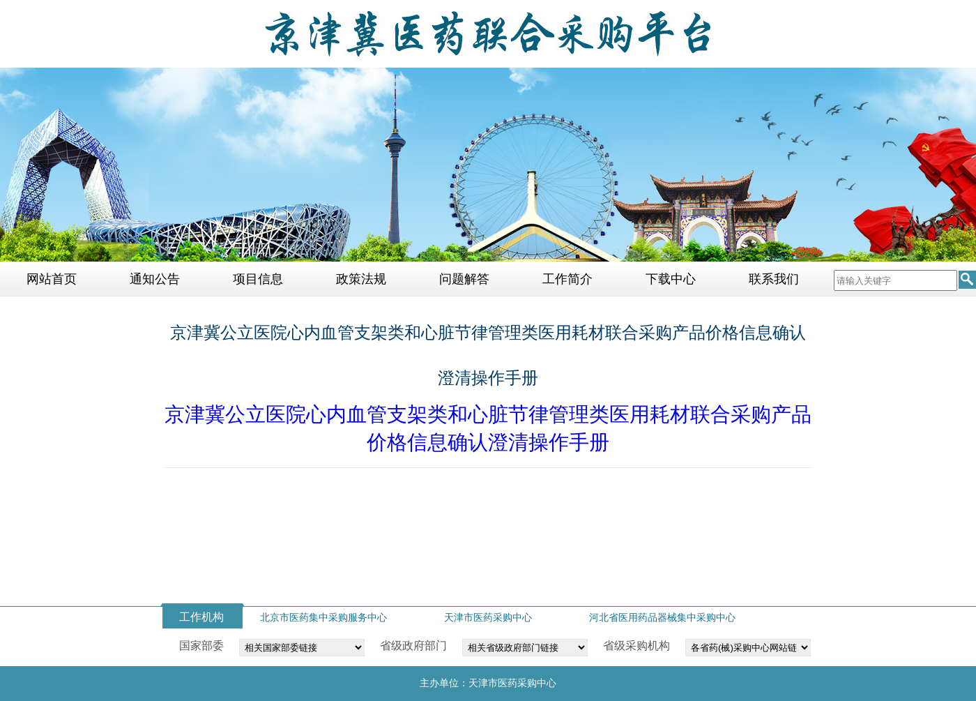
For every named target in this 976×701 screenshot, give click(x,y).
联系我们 (774, 279)
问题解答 (464, 279)
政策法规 (361, 279)
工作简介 (567, 279)
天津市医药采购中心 (488, 617)
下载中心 (671, 279)
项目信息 (258, 279)
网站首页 (51, 279)
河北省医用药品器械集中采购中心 (662, 617)
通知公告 (155, 279)
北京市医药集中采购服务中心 (323, 617)
